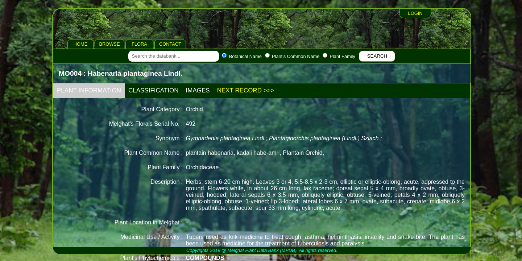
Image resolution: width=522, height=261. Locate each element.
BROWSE (109, 44)
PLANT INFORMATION (89, 90)
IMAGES (198, 90)
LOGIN (415, 13)
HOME (80, 44)
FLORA (139, 44)
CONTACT (170, 44)
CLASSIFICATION (153, 90)
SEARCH (377, 56)
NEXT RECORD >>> (245, 90)
